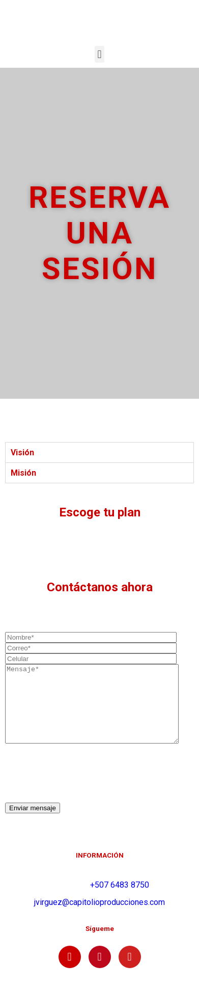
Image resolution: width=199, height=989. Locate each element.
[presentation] (82, 789)
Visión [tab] (22, 452)
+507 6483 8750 (119, 900)
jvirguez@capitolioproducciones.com (99, 917)
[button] (99, 54)
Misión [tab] (23, 473)
